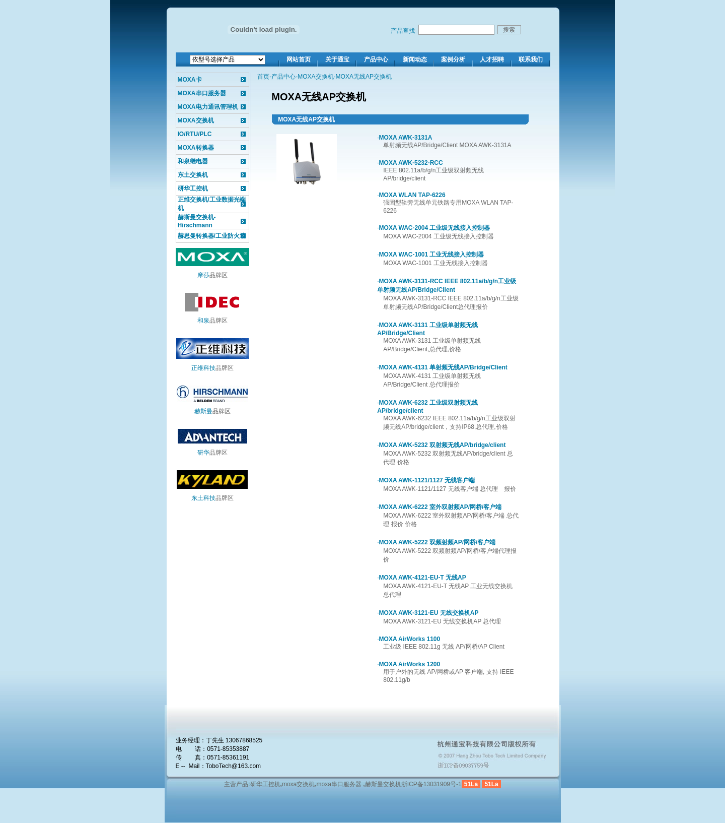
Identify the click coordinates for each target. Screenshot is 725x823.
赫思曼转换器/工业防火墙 (212, 235)
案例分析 (453, 59)
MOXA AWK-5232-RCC (411, 162)
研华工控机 (193, 188)
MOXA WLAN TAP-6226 (412, 195)
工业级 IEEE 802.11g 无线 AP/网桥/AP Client (443, 646)
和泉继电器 (193, 161)
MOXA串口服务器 (202, 93)
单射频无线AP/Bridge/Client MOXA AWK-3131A (447, 145)
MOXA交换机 (196, 120)
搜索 (509, 29)
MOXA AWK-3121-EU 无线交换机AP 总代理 (442, 621)
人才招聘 (492, 59)
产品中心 (376, 59)
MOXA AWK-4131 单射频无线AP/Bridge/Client (443, 367)
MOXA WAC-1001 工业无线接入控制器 (431, 254)
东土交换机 (193, 174)
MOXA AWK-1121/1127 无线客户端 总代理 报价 (449, 488)
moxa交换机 (298, 784)
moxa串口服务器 (339, 784)
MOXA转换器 (196, 147)
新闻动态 (415, 59)
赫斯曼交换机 (383, 784)
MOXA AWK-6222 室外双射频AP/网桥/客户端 (440, 507)
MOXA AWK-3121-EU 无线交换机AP (429, 612)
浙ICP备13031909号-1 (431, 784)
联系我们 (531, 59)
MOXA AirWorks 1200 (410, 664)
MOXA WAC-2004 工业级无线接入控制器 (434, 227)
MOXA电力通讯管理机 (208, 106)
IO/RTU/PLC (195, 134)
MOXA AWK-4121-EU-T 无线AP (422, 577)
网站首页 (298, 59)
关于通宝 (337, 59)
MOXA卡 (190, 79)
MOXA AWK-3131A (405, 137)
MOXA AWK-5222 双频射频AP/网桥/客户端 (437, 542)
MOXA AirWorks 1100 (410, 639)
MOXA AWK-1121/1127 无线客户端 (427, 480)
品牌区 (212, 275)
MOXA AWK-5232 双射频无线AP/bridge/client (442, 445)
